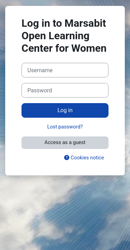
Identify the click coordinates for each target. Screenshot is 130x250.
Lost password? (65, 127)
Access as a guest (64, 142)
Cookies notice (84, 158)
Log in (65, 110)
